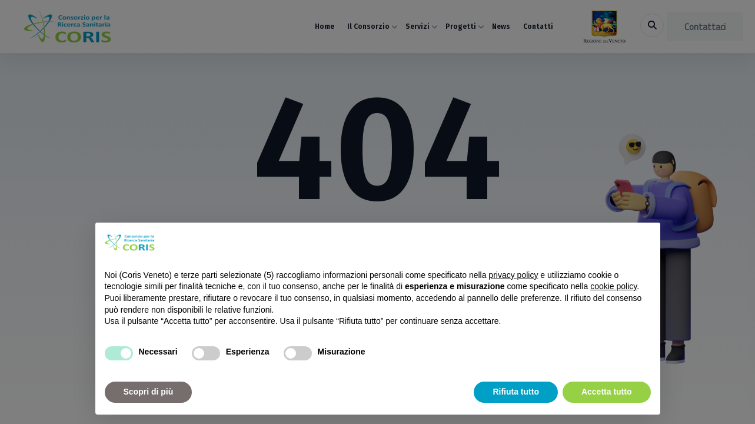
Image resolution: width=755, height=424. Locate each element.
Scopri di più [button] (149, 391)
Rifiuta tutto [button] (516, 391)
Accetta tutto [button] (606, 391)
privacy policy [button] (513, 275)
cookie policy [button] (613, 286)
